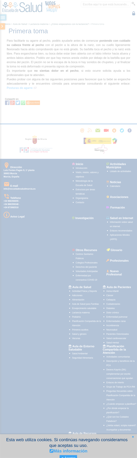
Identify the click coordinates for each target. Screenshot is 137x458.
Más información (68, 451)
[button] (133, 436)
